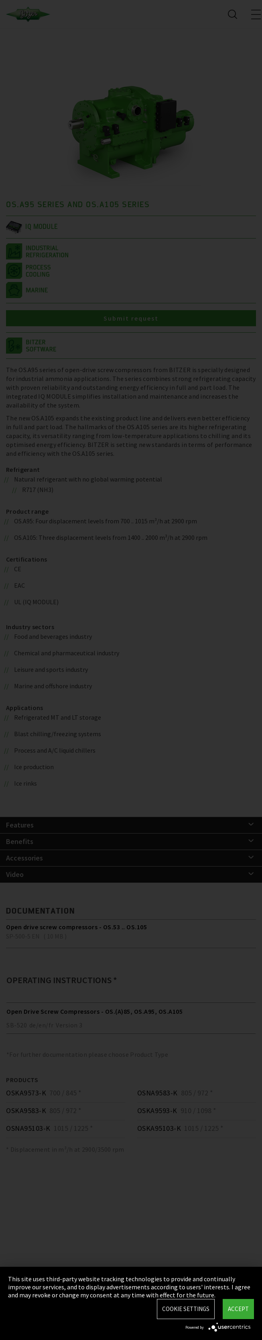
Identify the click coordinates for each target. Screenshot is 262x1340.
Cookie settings (185, 1309)
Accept (238, 1309)
